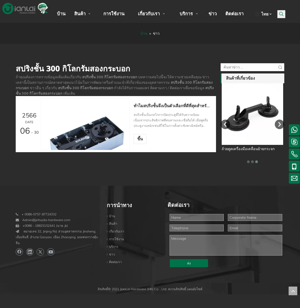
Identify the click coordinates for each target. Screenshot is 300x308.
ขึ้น (140, 139)
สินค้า (113, 224)
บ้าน (112, 216)
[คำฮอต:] (281, 14)
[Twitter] (40, 252)
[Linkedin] (29, 252)
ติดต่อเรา (115, 262)
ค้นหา (280, 67)
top (293, 291)
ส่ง (189, 263)
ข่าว (112, 254)
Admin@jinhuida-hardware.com (46, 220)
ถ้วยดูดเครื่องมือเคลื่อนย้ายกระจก (248, 148)
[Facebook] (19, 252)
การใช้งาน (116, 239)
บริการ (113, 247)
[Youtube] (50, 252)
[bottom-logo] (19, 201)
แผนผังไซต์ (194, 289)
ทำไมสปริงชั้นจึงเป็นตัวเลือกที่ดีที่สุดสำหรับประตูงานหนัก (172, 105)
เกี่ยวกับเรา (116, 231)
